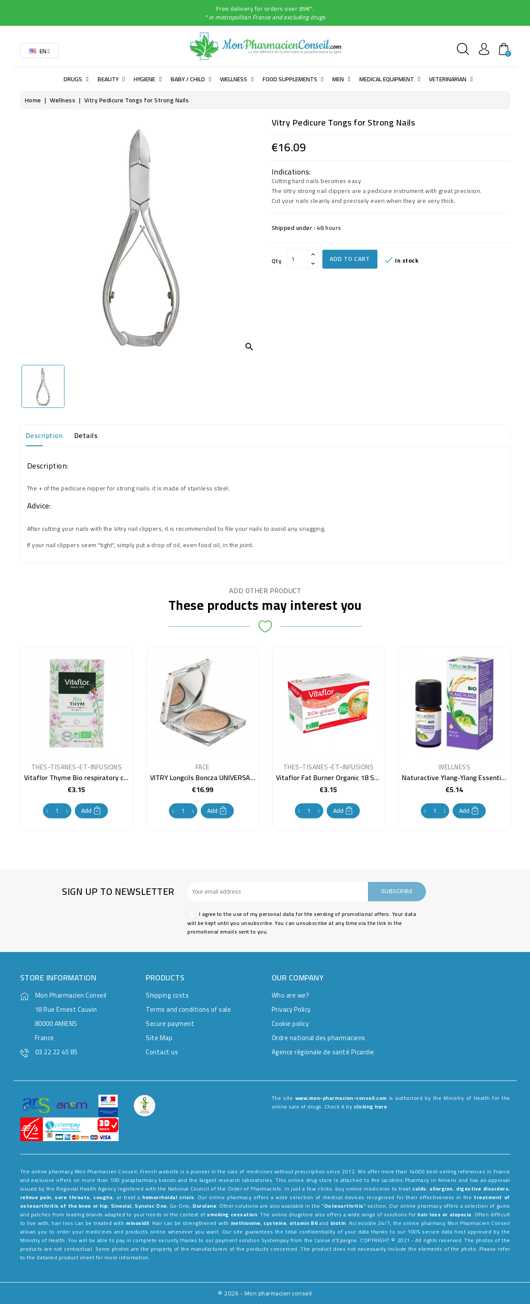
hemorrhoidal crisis (168, 1197)
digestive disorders (482, 1189)
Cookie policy (290, 1023)
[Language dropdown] (39, 50)
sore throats (72, 1197)
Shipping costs (167, 995)
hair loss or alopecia (444, 1214)
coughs (103, 1197)
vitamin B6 (304, 1223)
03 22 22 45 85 (56, 1052)
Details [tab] (86, 435)
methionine (245, 1223)
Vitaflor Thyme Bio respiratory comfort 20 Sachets (103, 777)
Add (91, 810)
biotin (338, 1223)
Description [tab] (44, 435)
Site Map (159, 1038)
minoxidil (137, 1223)
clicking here (370, 1106)
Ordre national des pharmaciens (318, 1038)
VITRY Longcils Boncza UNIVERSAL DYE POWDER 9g (227, 777)
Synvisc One (151, 1206)
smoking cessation (232, 1214)
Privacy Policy (291, 1009)
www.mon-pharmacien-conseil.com (341, 1098)
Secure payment (170, 1023)
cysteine (274, 1223)
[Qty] (298, 259)
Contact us (162, 1052)
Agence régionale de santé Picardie (323, 1052)
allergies (441, 1189)
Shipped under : (294, 227)
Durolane (204, 1206)
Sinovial (121, 1206)
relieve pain (35, 1197)
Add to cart (350, 258)
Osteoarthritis (344, 1206)
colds (419, 1189)
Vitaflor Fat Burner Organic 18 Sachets (335, 777)
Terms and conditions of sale (188, 1009)
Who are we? (290, 995)
